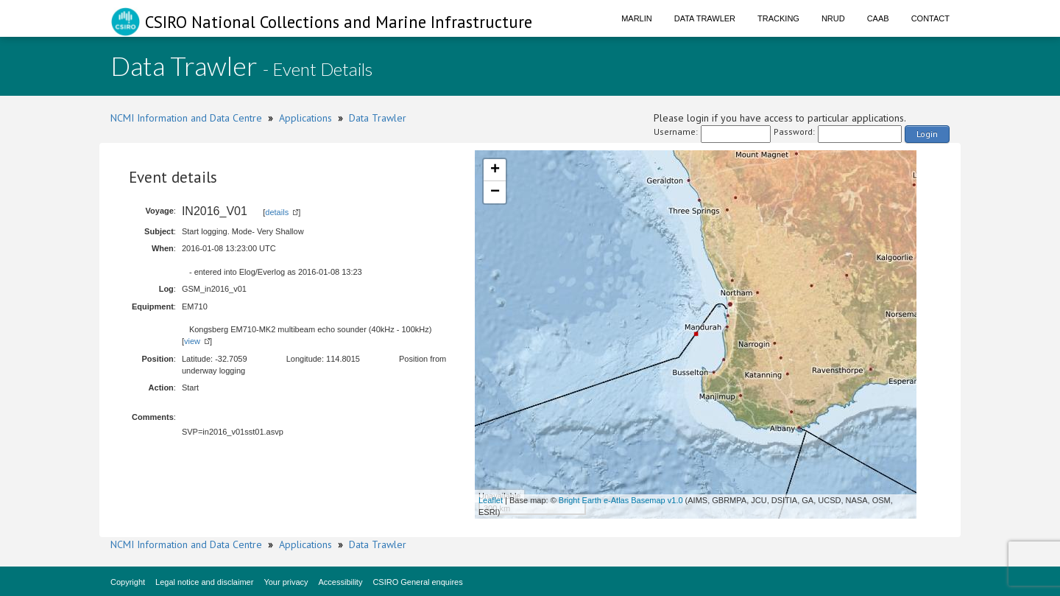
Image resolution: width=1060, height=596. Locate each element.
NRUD (833, 18)
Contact (930, 18)
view (192, 341)
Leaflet (490, 500)
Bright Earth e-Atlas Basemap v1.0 (621, 500)
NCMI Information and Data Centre (186, 118)
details (277, 212)
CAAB (878, 18)
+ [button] (495, 170)
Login (927, 133)
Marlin (636, 18)
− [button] (495, 192)
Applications (305, 118)
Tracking (778, 18)
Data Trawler (704, 18)
